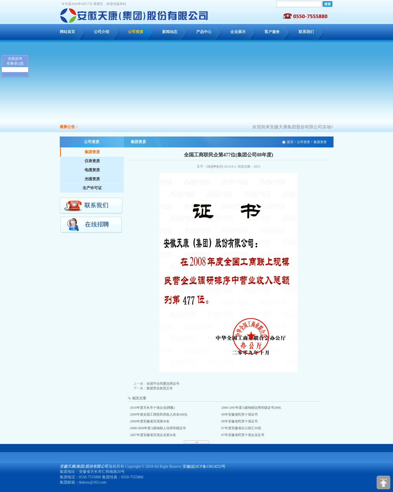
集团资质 (92, 152)
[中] (215, 166)
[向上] (383, 482)
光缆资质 (92, 179)
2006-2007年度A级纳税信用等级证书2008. (252, 408)
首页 (290, 142)
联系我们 (306, 32)
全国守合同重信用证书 (163, 384)
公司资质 (135, 32)
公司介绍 (101, 32)
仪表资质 (92, 161)
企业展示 (238, 32)
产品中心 (204, 32)
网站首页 (67, 32)
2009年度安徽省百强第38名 (149, 421)
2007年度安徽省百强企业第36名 (153, 435)
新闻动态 (169, 32)
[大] (209, 166)
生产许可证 (92, 188)
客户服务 (272, 32)
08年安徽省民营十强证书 (240, 421)
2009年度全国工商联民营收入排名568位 (158, 414)
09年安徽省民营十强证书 (240, 414)
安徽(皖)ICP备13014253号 (204, 466)
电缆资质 (92, 170)
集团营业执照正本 (160, 388)
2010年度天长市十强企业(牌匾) (152, 408)
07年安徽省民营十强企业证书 (243, 435)
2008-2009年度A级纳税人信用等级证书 (158, 428)
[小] (220, 166)
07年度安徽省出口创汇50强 (241, 428)
